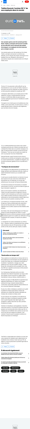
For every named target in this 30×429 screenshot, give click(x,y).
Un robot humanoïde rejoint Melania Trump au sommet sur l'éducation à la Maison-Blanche (13, 362)
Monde (8, 5)
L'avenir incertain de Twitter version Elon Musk (13, 251)
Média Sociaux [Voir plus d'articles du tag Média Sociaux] (15, 367)
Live (27, 1)
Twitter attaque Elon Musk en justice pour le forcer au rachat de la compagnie (13, 358)
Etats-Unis (13, 5)
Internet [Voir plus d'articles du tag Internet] (21, 371)
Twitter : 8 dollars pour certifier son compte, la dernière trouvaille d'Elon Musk (13, 233)
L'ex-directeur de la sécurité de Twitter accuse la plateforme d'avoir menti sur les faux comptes (12, 353)
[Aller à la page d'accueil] (5, 1)
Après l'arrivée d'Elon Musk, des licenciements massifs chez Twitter (13, 238)
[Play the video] (15, 21)
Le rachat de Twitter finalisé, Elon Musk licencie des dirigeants (14, 247)
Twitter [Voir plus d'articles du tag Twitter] (13, 371)
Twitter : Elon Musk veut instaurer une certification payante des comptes (14, 243)
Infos (4, 5)
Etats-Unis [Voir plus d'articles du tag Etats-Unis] (5, 367)
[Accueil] (1, 5)
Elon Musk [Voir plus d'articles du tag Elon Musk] (5, 371)
